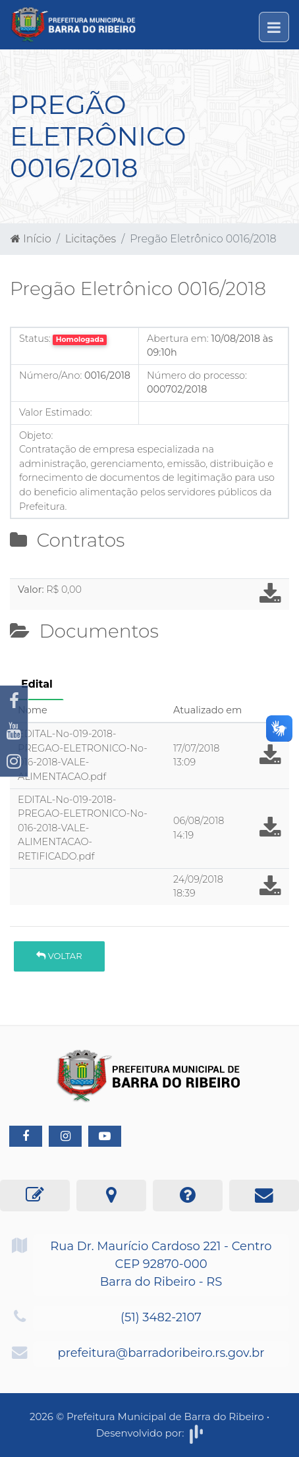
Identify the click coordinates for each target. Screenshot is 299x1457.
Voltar (59, 955)
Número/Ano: (50, 375)
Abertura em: (178, 338)
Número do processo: (197, 375)
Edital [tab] (37, 684)
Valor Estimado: (55, 412)
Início (31, 239)
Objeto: (36, 435)
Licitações (90, 239)
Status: (35, 338)
